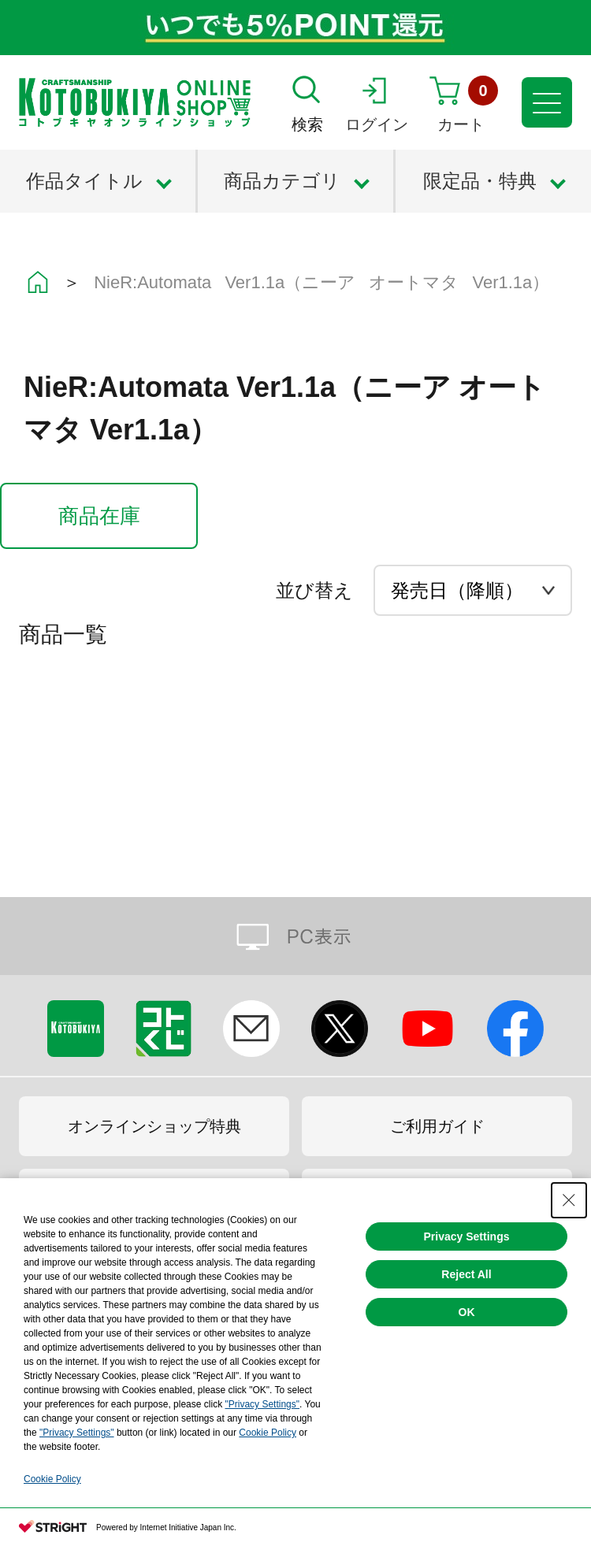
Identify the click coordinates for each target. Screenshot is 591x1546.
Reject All (466, 1274)
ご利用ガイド (437, 1126)
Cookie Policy (267, 1432)
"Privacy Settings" (262, 1404)
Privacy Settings (467, 1236)
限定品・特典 (480, 180)
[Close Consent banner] (569, 1200)
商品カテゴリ (282, 180)
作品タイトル (84, 180)
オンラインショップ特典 (154, 1126)
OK (467, 1312)
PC (295, 936)
